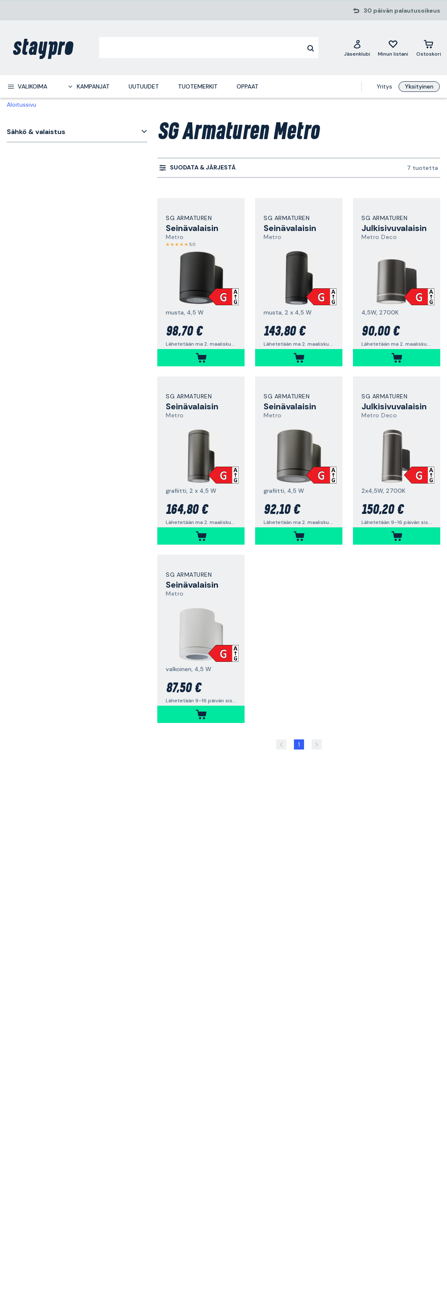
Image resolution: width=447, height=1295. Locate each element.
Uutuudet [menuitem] (144, 86)
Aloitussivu (21, 104)
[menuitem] (27, 86)
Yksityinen (419, 86)
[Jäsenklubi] (357, 47)
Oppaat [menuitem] (248, 86)
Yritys (384, 86)
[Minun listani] (393, 47)
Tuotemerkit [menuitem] (198, 86)
